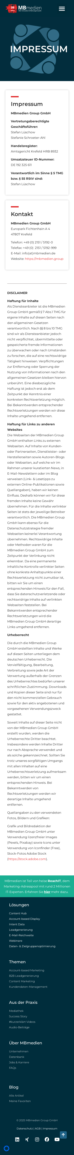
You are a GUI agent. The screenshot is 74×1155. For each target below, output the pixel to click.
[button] (62, 9)
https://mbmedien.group (44, 259)
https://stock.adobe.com (27, 859)
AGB (38, 1128)
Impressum (50, 1128)
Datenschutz (25, 1128)
